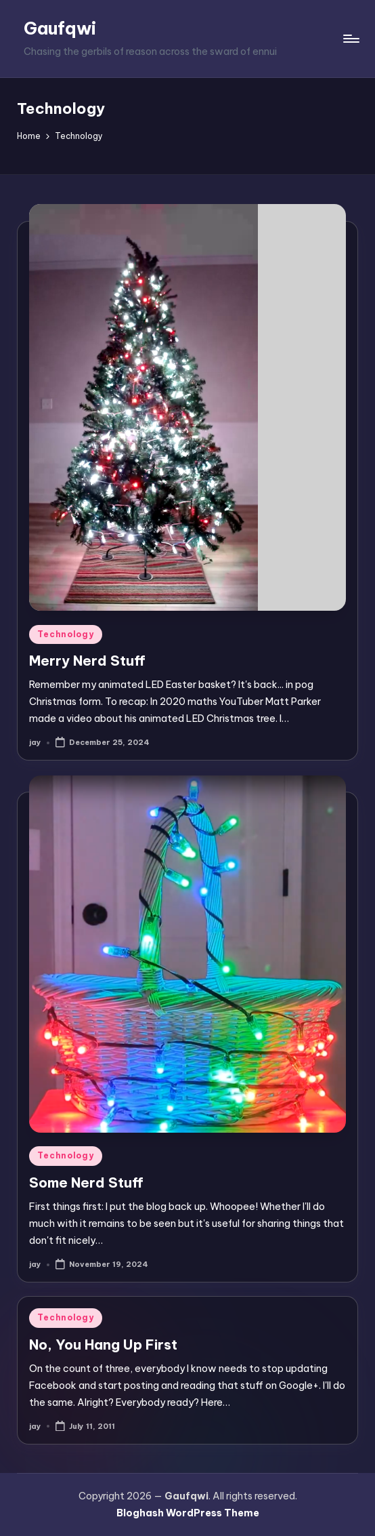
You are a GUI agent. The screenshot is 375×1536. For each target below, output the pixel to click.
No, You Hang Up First (103, 1344)
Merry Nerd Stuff (87, 660)
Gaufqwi (60, 28)
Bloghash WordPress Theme (187, 1513)
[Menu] (350, 39)
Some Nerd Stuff (86, 1182)
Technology (65, 634)
